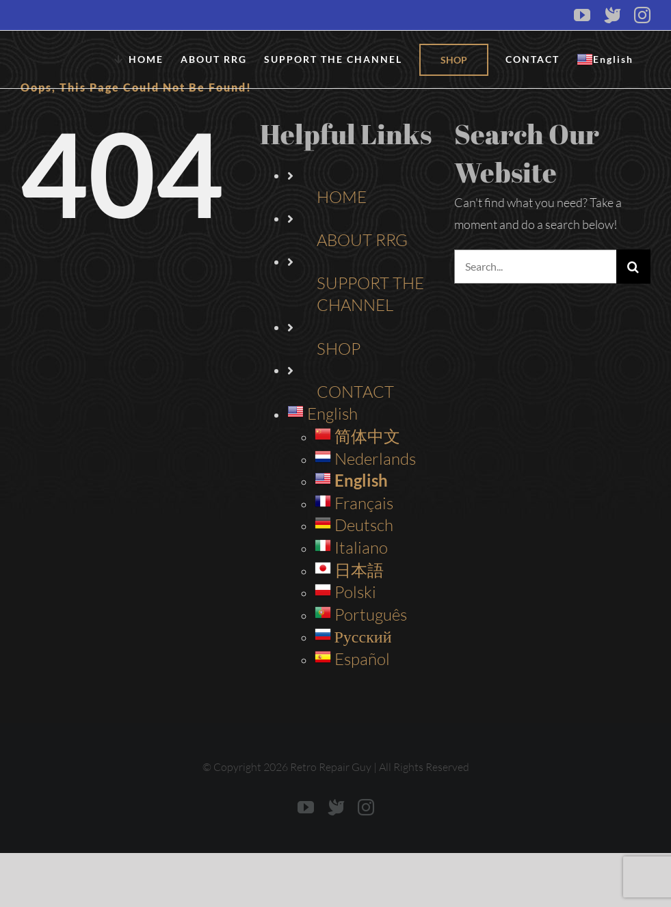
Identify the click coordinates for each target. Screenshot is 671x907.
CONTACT (355, 391)
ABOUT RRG (362, 240)
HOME (342, 197)
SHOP (338, 348)
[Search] (633, 266)
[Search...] (535, 266)
